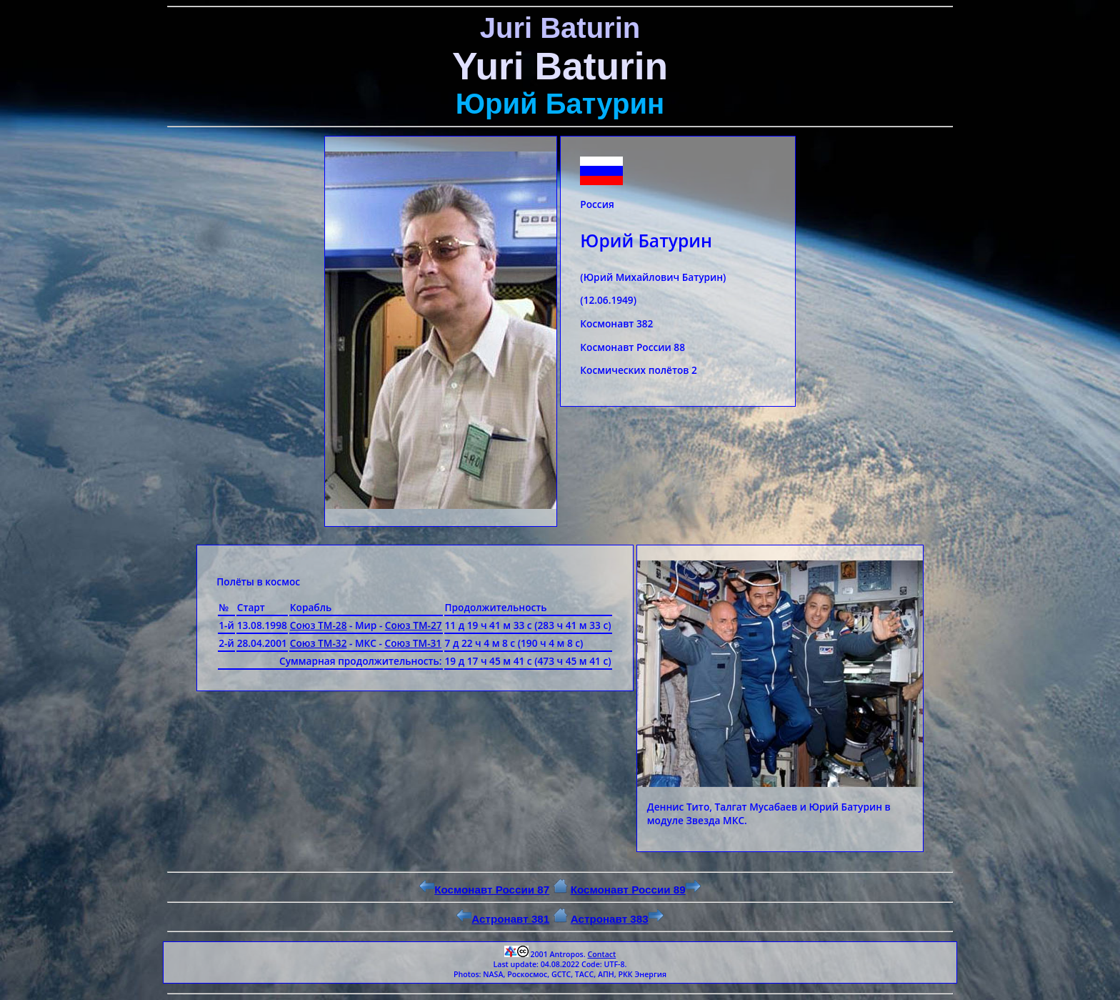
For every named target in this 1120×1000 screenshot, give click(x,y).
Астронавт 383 (617, 919)
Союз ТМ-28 (318, 625)
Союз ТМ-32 (318, 643)
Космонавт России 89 (636, 889)
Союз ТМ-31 (413, 643)
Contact (601, 954)
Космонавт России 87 (484, 889)
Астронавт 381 (502, 919)
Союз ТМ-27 (413, 625)
